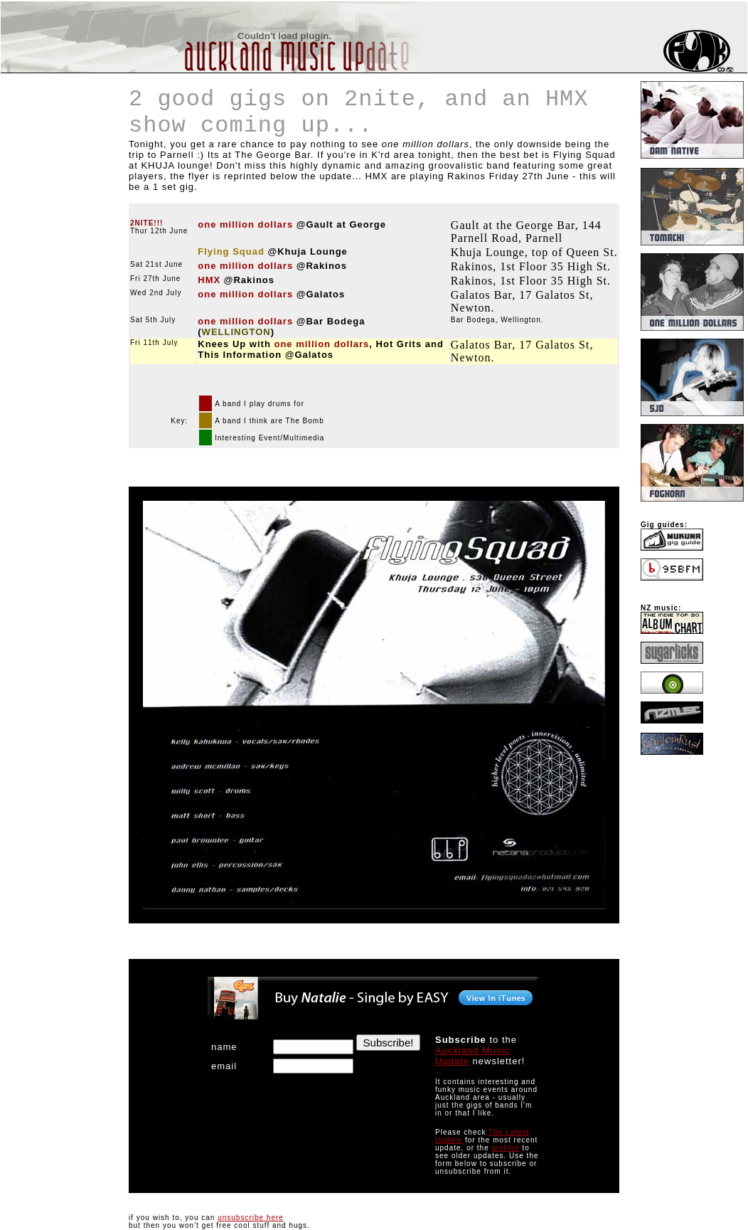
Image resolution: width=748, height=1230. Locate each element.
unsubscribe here (251, 1217)
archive (506, 1148)
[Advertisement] (43, 159)
